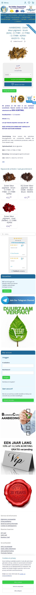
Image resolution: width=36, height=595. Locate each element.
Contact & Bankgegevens (9, 526)
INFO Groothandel (6, 546)
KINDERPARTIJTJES (5, 19)
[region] (18, 569)
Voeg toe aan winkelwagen (18, 79)
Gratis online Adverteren (8, 549)
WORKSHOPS (15, 19)
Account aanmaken (9, 400)
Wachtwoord (6, 370)
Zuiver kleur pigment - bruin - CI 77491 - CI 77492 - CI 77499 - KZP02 (9, 190)
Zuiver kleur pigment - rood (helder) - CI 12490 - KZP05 (9, 219)
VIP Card (3, 533)
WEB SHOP (4, 15)
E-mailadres (6, 362)
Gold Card (4, 535)
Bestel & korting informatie (9, 523)
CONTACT (18, 21)
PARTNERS (23, 19)
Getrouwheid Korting (7, 551)
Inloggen (6, 377)
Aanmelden (7, 291)
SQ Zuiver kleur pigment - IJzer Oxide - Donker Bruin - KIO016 (27, 189)
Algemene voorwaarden (8, 519)
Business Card (5, 537)
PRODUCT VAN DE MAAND (12, 17)
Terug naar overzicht (9, 90)
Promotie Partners (6, 553)
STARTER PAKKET (26, 17)
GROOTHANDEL (12, 15)
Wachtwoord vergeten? (8, 382)
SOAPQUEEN (31, 19)
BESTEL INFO (22, 15)
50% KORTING (31, 15)
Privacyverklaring (6, 521)
